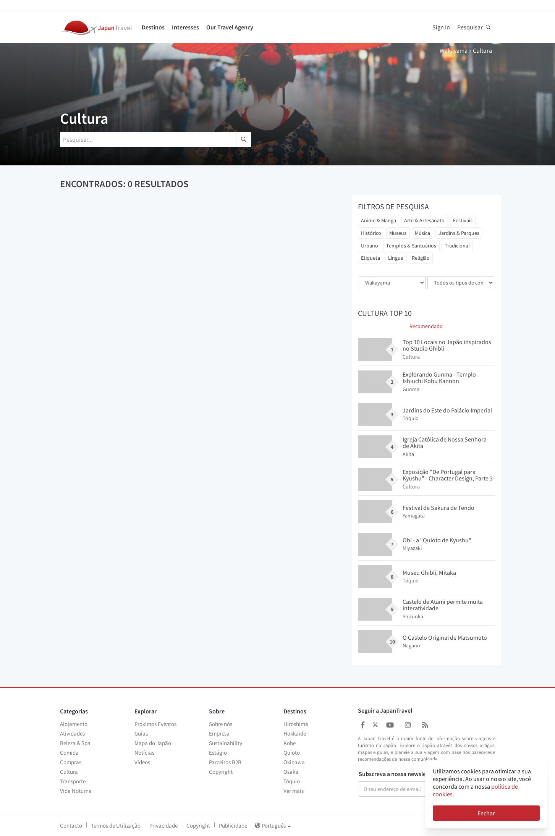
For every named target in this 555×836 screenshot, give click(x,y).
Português (273, 825)
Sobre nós (220, 724)
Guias (141, 733)
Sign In (441, 27)
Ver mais (293, 790)
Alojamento (73, 724)
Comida (69, 752)
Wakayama (454, 50)
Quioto (291, 752)
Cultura (69, 771)
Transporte (73, 781)
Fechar (486, 813)
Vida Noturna (76, 790)
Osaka (290, 771)
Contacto (71, 825)
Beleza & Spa (75, 743)
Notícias (144, 752)
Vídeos (142, 762)
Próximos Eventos (155, 724)
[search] (243, 139)
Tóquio (291, 781)
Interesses (185, 27)
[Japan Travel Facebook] (362, 725)
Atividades (72, 733)
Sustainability (225, 743)
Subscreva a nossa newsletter (397, 774)
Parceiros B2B (225, 762)
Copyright (221, 771)
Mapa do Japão (152, 743)
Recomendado (426, 326)
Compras (70, 762)
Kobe (289, 743)
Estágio (218, 752)
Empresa (219, 733)
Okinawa (294, 762)
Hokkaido (294, 733)
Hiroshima (295, 724)
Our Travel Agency (229, 27)
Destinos (153, 27)
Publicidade (233, 825)
